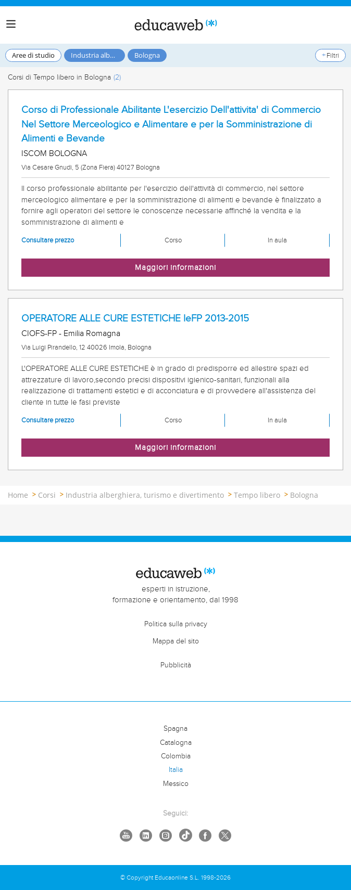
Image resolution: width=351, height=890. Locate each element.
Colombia (176, 756)
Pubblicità (175, 665)
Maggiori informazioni (175, 267)
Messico (176, 784)
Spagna (175, 729)
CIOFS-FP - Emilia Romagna (70, 334)
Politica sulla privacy (175, 624)
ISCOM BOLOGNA (54, 154)
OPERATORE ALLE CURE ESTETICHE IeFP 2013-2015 (135, 318)
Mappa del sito (176, 641)
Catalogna (176, 743)
